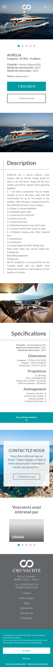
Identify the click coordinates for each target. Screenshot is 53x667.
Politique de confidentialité (16, 664)
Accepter (26, 650)
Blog (26, 602)
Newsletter (26, 608)
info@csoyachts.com (27, 587)
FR (45, 6)
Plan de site (26, 613)
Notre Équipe (26, 598)
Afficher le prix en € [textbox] (17, 76)
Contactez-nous (26, 98)
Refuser (26, 658)
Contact (26, 593)
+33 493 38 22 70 (28, 584)
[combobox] (18, 77)
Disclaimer (27, 617)
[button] (19, 46)
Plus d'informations (26, 418)
